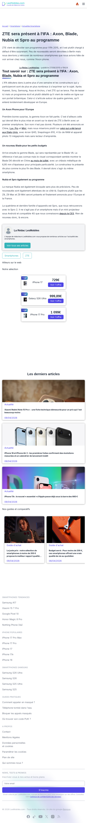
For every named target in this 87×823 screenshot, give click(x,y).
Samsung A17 (9, 602)
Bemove (66, 809)
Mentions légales (11, 737)
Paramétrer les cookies (14, 751)
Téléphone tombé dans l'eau (17, 707)
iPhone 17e (7, 654)
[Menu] (83, 4)
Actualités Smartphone (31, 26)
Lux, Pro (14, 128)
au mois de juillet (39, 160)
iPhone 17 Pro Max (12, 637)
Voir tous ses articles (17, 245)
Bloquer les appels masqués (16, 713)
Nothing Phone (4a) (12, 624)
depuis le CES (66, 213)
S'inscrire (43, 790)
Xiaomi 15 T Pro (10, 608)
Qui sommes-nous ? (12, 762)
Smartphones (11, 255)
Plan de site (8, 757)
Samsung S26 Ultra (12, 672)
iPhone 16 (7, 660)
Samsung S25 (9, 689)
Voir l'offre (55, 284)
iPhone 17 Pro (9, 643)
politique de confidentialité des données (45, 797)
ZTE (27, 255)
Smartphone (15, 26)
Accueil (5, 26)
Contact (6, 731)
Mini (24, 128)
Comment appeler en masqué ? (18, 702)
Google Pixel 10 (10, 613)
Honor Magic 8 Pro (12, 619)
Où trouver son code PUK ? (16, 719)
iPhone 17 (7, 648)
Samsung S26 (9, 678)
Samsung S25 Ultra (12, 683)
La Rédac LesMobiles (29, 67)
